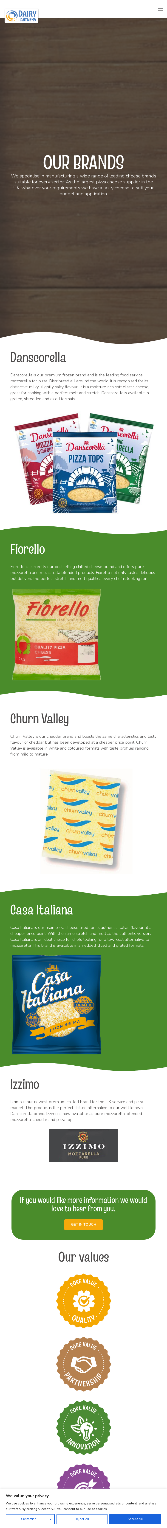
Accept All (135, 1519)
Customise (28, 1519)
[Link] (21, 16)
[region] (83, 1508)
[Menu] (160, 10)
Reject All (82, 1519)
